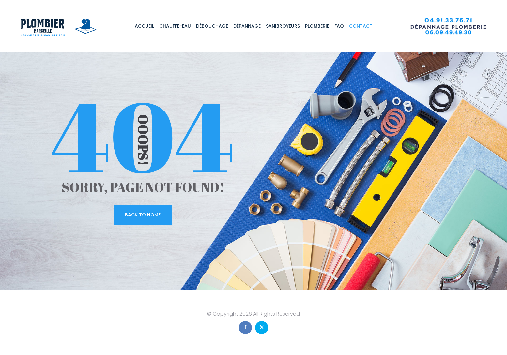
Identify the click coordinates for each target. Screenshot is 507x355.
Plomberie (317, 26)
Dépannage (247, 26)
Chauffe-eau (175, 26)
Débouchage (212, 26)
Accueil (144, 26)
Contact (361, 26)
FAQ (339, 26)
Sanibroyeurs (283, 26)
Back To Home (143, 215)
